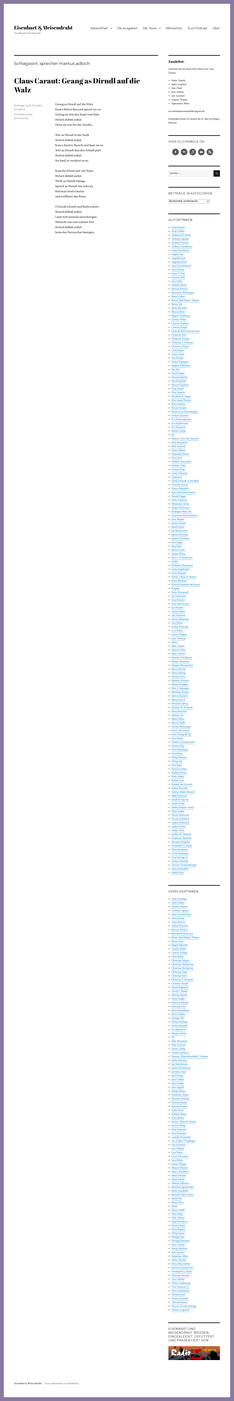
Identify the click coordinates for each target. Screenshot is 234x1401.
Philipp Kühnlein (180, 1241)
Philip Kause (178, 1233)
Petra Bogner (178, 1229)
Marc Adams (178, 646)
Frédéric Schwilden (181, 461)
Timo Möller (177, 1279)
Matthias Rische (180, 692)
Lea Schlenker (178, 596)
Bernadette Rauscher (182, 933)
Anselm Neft (178, 277)
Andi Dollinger (179, 899)
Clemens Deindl (179, 983)
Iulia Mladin (177, 519)
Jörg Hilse (176, 546)
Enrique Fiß (177, 1018)
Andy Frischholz (180, 250)
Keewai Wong (178, 1125)
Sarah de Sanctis (179, 799)
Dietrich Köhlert (179, 1002)
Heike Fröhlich (179, 500)
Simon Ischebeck (180, 819)
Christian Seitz (179, 976)
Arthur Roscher (179, 926)
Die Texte (150, 28)
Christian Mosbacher (182, 964)
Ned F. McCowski (180, 730)
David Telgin (178, 373)
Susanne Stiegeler (180, 842)
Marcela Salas (178, 650)
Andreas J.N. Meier (181, 235)
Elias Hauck (177, 388)
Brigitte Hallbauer (180, 316)
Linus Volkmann (180, 619)
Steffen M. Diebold (181, 834)
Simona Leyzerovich (182, 1267)
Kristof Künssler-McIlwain (185, 584)
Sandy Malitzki (179, 1248)
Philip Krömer (178, 757)
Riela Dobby (177, 776)
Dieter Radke (178, 999)
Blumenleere (178, 312)
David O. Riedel (179, 991)
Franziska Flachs (180, 454)
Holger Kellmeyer (180, 508)
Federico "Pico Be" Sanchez (185, 438)
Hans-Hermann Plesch (183, 492)
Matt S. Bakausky (180, 688)
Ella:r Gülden (178, 404)
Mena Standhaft (179, 1191)
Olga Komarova (179, 1221)
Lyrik (28, 105)
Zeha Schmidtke (179, 869)
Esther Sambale (179, 1022)
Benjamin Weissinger (182, 292)
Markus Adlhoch (180, 1183)
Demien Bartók (179, 377)
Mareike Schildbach (181, 657)
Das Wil (175, 369)
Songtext (19, 109)
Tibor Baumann (179, 849)
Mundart (37, 105)
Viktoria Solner (179, 1302)
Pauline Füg (177, 746)
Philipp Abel (177, 1237)
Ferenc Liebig (178, 1049)
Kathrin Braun (178, 1114)
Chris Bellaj (177, 956)
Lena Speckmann (180, 604)
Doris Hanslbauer (180, 1010)
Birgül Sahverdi (179, 945)
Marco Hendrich (179, 1171)
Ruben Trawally (179, 788)
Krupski (175, 588)
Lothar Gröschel (179, 627)
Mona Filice (177, 1202)
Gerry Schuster (179, 473)
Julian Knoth (178, 550)
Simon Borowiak (180, 815)
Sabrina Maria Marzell (183, 792)
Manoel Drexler (179, 1168)
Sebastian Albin (179, 1256)
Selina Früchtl (178, 1260)
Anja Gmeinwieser (181, 266)
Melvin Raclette (179, 696)
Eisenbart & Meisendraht (43, 27)
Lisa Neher (177, 623)
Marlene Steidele (180, 680)
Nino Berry (177, 738)
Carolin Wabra (178, 319)
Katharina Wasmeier (182, 565)
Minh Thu (176, 1198)
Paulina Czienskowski (183, 742)
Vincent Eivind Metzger (184, 865)
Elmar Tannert (179, 408)
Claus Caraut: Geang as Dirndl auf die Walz (77, 85)
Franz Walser (178, 450)
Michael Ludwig (179, 703)
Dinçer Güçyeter (179, 385)
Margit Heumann (180, 661)
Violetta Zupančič (180, 1310)
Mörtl (174, 1206)
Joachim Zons (178, 1072)
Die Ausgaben (127, 28)
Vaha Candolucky (180, 1291)
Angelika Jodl (178, 258)
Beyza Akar (177, 941)
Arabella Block (178, 285)
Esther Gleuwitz (180, 415)
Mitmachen (174, 28)
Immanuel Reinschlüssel (184, 515)
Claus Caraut (177, 354)
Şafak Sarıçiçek (179, 796)
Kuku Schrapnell (180, 592)
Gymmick (176, 477)
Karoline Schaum (180, 1098)
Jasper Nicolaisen (180, 538)
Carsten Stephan (180, 323)
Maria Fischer (178, 669)
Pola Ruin (176, 765)
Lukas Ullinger (179, 634)
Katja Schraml (178, 573)
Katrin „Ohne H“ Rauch (183, 577)
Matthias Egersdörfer (182, 1187)
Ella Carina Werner (181, 400)
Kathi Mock (177, 1110)
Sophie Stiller (178, 826)
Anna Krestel (178, 922)
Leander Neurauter (181, 1137)
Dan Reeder (177, 358)
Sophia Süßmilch (180, 823)
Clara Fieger (177, 350)
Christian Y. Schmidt (182, 342)
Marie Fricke (177, 1179)
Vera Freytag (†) (179, 857)
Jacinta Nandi (178, 523)
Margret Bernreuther (182, 665)
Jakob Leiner (177, 527)
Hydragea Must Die (181, 511)
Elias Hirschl (178, 392)
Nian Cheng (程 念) (181, 734)
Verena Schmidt (179, 861)
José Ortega (177, 1075)
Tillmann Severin (180, 1275)
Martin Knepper (179, 684)
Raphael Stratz (179, 773)
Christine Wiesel (180, 346)
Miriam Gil (177, 715)
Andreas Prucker (180, 243)
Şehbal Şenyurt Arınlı (182, 807)
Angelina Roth (179, 262)
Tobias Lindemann (181, 1283)
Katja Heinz (177, 1118)
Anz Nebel (176, 281)
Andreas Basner (179, 906)
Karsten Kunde (179, 1102)
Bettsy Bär (176, 304)
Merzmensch (178, 700)
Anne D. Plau (178, 273)
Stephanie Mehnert (181, 838)
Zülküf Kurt (177, 872)
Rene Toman (178, 1244)
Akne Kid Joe (178, 227)
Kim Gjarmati (178, 1129)
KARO (174, 561)
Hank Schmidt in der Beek (185, 481)
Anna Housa (177, 269)
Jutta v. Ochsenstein (182, 557)
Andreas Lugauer (180, 239)
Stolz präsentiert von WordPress (62, 1383)
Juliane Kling (178, 554)
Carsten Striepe (179, 327)
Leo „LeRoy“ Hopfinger (183, 1141)
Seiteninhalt (99, 28)
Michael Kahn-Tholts (182, 1195)
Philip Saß (176, 761)
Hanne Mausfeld (179, 488)
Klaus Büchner (179, 581)
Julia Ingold (177, 1087)
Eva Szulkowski (179, 423)
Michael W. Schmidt (182, 707)
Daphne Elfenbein (180, 365)
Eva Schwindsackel (181, 419)
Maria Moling (178, 673)
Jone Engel (177, 542)
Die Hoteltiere (178, 381)
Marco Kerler (178, 654)
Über (216, 28)
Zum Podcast (197, 28)
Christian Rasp (179, 972)
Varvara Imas (178, 1294)
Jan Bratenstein (179, 531)
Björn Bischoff (179, 308)
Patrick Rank (178, 1225)
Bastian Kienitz (179, 289)
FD (172, 435)
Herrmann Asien (180, 504)
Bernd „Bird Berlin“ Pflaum (185, 300)
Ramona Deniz (179, 769)
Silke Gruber (177, 811)
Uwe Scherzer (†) (180, 1287)
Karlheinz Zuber (179, 1095)
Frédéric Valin (178, 465)
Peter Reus (177, 753)
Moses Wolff (178, 723)
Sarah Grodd (177, 803)
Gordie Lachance (180, 1052)
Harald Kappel (178, 496)
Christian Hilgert (180, 960)
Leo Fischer (177, 607)
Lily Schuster (178, 615)
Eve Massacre (178, 427)
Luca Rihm (177, 630)
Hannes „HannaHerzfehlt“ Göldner (189, 1056)
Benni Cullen (178, 296)
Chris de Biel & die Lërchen (185, 331)
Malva (174, 642)
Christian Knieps (180, 339)
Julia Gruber (177, 1079)
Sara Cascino (178, 1252)
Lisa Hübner (177, 1148)
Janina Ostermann (181, 1068)
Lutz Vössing (178, 638)
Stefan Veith (177, 830)
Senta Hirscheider (180, 1264)
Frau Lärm (176, 458)
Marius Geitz (178, 677)
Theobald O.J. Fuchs (181, 846)
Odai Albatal (177, 1218)
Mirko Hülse (177, 719)
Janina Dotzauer (179, 534)
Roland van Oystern (182, 784)
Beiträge (19, 105)
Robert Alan (177, 780)
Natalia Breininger (181, 726)
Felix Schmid (178, 446)
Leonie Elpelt (178, 611)
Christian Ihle (178, 335)
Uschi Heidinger (179, 853)
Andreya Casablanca (181, 246)
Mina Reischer (179, 711)
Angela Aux (177, 254)
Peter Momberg (179, 750)
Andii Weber (177, 231)
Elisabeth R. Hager (181, 396)
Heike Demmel (179, 1060)
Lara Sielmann (178, 1133)
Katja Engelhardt (180, 569)
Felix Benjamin (179, 442)
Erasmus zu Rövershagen (185, 412)
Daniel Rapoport (179, 362)
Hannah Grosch (179, 485)
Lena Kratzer (178, 600)
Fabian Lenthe (178, 431)
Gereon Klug (178, 469)
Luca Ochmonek (179, 1156)
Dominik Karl (178, 1006)
